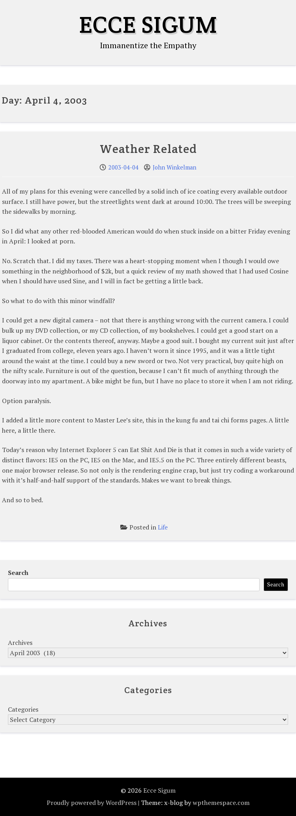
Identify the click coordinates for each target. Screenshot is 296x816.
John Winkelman (174, 167)
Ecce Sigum (148, 24)
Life (163, 527)
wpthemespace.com (221, 802)
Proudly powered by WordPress (92, 802)
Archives (20, 642)
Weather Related (148, 148)
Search (18, 572)
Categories (23, 709)
